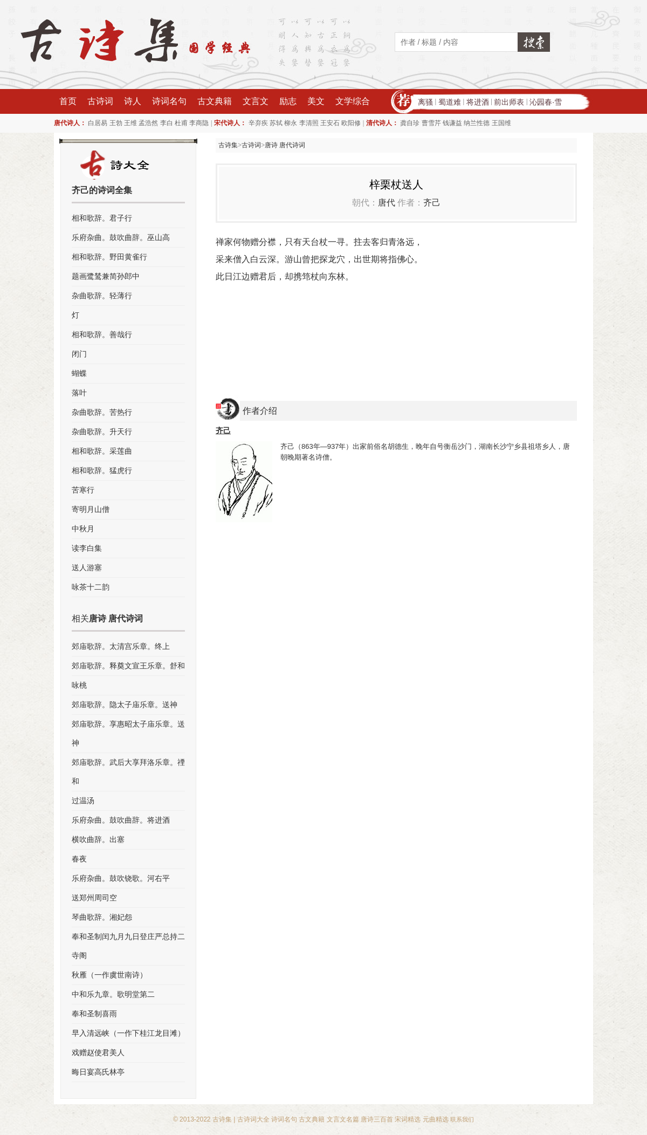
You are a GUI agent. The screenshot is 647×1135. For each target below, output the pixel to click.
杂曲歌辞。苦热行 (102, 412)
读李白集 (87, 548)
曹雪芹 (431, 123)
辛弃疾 (258, 123)
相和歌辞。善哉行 (102, 334)
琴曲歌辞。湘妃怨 (102, 917)
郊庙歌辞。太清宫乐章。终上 (121, 646)
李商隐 (199, 123)
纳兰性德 (477, 123)
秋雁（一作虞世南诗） (109, 974)
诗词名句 (169, 101)
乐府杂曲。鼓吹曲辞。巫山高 (121, 237)
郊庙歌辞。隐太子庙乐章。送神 (124, 704)
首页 (68, 101)
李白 (166, 123)
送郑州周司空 (94, 897)
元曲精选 (436, 1119)
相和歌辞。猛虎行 (102, 470)
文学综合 (352, 101)
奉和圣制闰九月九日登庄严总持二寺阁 (128, 946)
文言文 (256, 101)
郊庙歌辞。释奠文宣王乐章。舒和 (128, 665)
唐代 (386, 202)
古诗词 (100, 101)
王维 (130, 123)
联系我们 (462, 1119)
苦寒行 (83, 490)
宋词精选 (408, 1119)
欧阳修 (351, 123)
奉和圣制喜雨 (94, 1013)
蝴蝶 (79, 373)
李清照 (309, 123)
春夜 (79, 858)
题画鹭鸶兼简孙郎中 (106, 276)
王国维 (501, 123)
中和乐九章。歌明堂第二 (113, 994)
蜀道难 (449, 102)
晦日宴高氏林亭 (98, 1072)
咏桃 (79, 685)
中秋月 (83, 528)
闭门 (79, 354)
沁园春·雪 (545, 102)
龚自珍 (409, 123)
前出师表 (509, 102)
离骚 (425, 102)
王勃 (115, 123)
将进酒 (477, 102)
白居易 (97, 123)
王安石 (330, 123)
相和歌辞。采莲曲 (102, 451)
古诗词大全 (253, 1119)
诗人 (132, 101)
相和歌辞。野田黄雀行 (109, 256)
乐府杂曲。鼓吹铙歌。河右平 (121, 878)
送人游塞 (87, 567)
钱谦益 (452, 123)
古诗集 (228, 145)
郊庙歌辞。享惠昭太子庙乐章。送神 (128, 733)
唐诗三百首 (377, 1119)
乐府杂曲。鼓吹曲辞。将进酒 (121, 820)
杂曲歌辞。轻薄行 (102, 295)
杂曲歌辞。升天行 (102, 431)
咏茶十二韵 (90, 587)
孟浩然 (148, 123)
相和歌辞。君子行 (102, 218)
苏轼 (276, 123)
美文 (316, 101)
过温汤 (83, 800)
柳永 (290, 123)
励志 (288, 101)
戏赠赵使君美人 (98, 1052)
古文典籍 (214, 101)
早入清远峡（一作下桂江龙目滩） (128, 1033)
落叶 (79, 392)
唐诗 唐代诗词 (285, 145)
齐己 (431, 202)
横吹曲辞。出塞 (98, 839)
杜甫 (181, 123)
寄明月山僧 (90, 509)
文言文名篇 (343, 1119)
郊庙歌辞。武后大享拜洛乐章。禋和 (128, 771)
